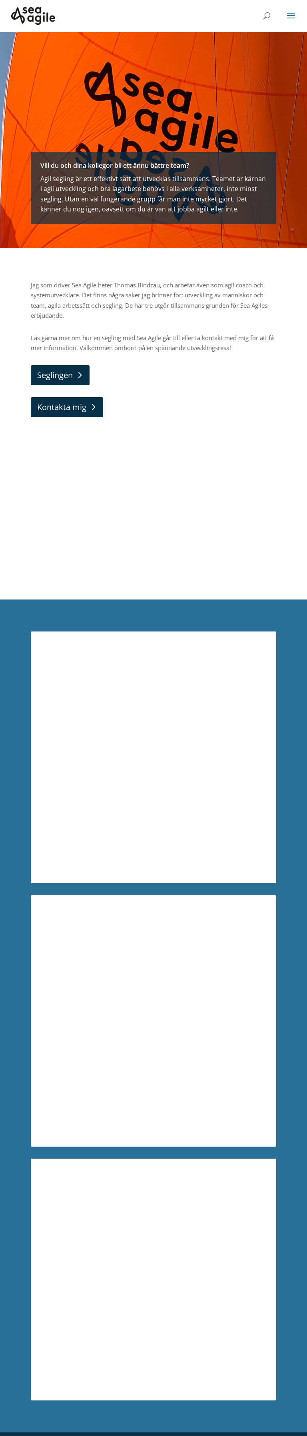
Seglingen (55, 375)
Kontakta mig (61, 407)
